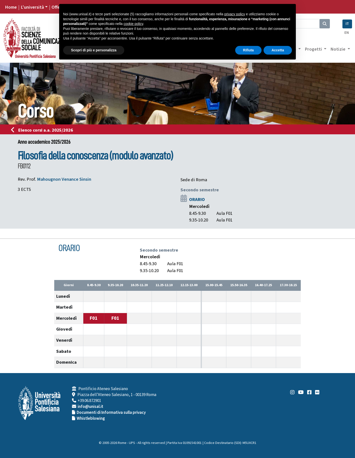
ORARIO (197, 199)
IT (347, 23)
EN (346, 32)
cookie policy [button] (133, 24)
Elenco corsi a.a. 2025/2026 (43, 130)
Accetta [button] (277, 50)
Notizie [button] (338, 49)
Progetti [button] (314, 49)
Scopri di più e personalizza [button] (93, 50)
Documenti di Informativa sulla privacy (111, 413)
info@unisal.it (90, 407)
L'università (32, 7)
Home (11, 7)
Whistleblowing (91, 418)
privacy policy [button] (234, 14)
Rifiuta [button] (248, 50)
